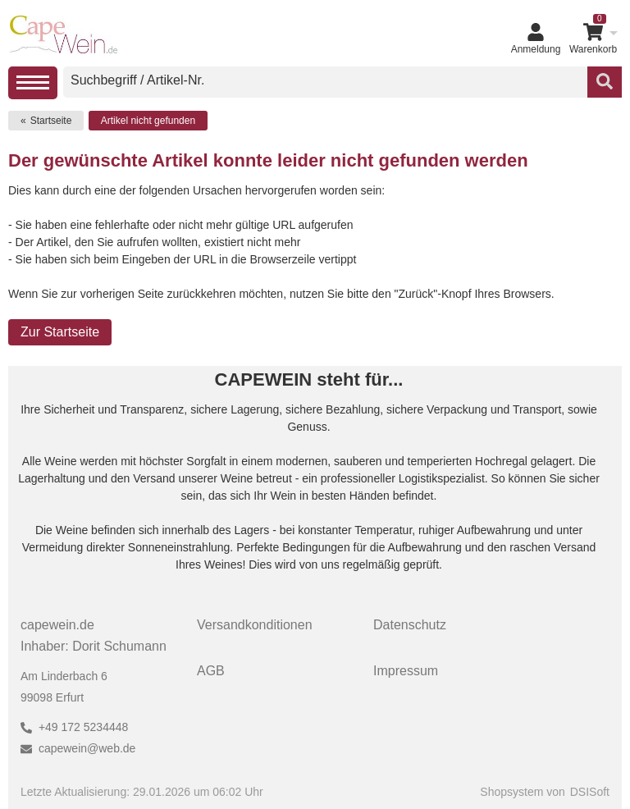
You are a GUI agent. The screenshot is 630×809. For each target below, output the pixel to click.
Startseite (51, 120)
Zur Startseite (60, 332)
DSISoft (589, 791)
